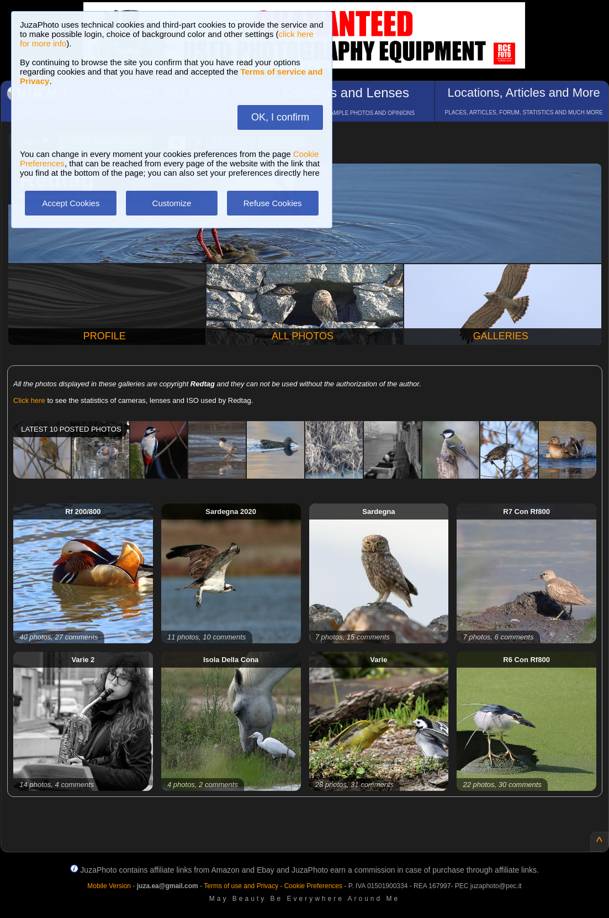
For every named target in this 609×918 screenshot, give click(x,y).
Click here (29, 400)
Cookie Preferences (313, 886)
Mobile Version (109, 886)
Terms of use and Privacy (241, 886)
